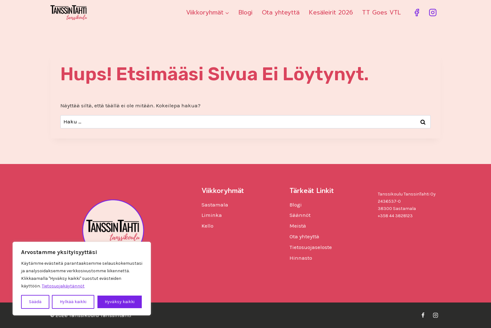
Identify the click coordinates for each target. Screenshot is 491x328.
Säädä (35, 301)
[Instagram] (433, 13)
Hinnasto (301, 258)
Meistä (298, 226)
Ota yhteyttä (281, 12)
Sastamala (214, 204)
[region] (82, 278)
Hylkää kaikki (73, 301)
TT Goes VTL (381, 12)
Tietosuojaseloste (311, 247)
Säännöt (300, 215)
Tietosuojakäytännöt (63, 286)
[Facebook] (417, 13)
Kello (207, 226)
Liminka (211, 215)
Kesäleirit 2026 (331, 12)
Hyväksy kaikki (120, 301)
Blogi (245, 12)
